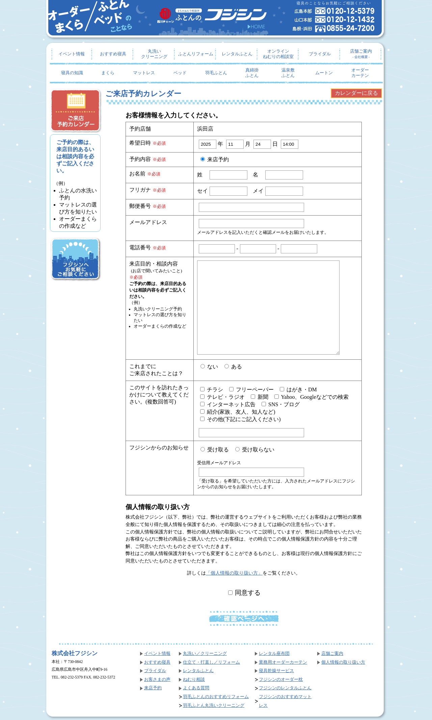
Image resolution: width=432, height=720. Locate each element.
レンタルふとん (237, 54)
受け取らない (254, 449)
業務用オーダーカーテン (283, 662)
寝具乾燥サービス (276, 670)
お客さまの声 (157, 679)
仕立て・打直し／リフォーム (211, 662)
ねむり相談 (194, 679)
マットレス (144, 73)
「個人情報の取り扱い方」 (234, 573)
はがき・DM (298, 389)
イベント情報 (71, 54)
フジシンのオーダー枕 (281, 679)
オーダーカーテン (360, 73)
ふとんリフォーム (195, 54)
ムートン (324, 73)
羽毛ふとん (216, 73)
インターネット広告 (227, 404)
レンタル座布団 (274, 653)
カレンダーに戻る (356, 93)
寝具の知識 (72, 73)
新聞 (259, 397)
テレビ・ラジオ (222, 397)
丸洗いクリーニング (154, 54)
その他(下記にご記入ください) (240, 419)
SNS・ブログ (281, 404)
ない (209, 366)
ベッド (180, 73)
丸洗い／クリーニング (205, 653)
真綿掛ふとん (252, 73)
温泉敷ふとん (288, 73)
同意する (244, 592)
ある (233, 366)
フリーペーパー (251, 389)
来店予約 (214, 159)
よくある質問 (196, 688)
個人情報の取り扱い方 (343, 662)
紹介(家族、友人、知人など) (237, 412)
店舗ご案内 (361, 54)
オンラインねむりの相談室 (278, 54)
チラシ (211, 389)
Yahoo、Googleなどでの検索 (311, 397)
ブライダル (320, 54)
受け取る (214, 449)
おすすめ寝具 (113, 54)
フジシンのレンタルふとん (285, 688)
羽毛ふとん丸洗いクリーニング (213, 705)
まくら (107, 73)
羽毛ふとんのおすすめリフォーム (216, 696)
